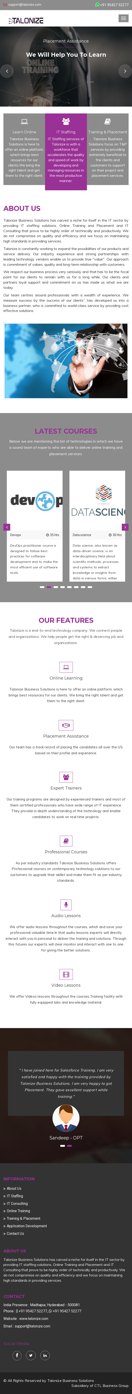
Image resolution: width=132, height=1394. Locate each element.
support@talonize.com (24, 4)
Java (13, 535)
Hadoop (78, 535)
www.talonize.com (33, 1318)
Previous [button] (7, 71)
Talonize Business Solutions (70, 1380)
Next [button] (125, 71)
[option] (34, 526)
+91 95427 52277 (114, 5)
